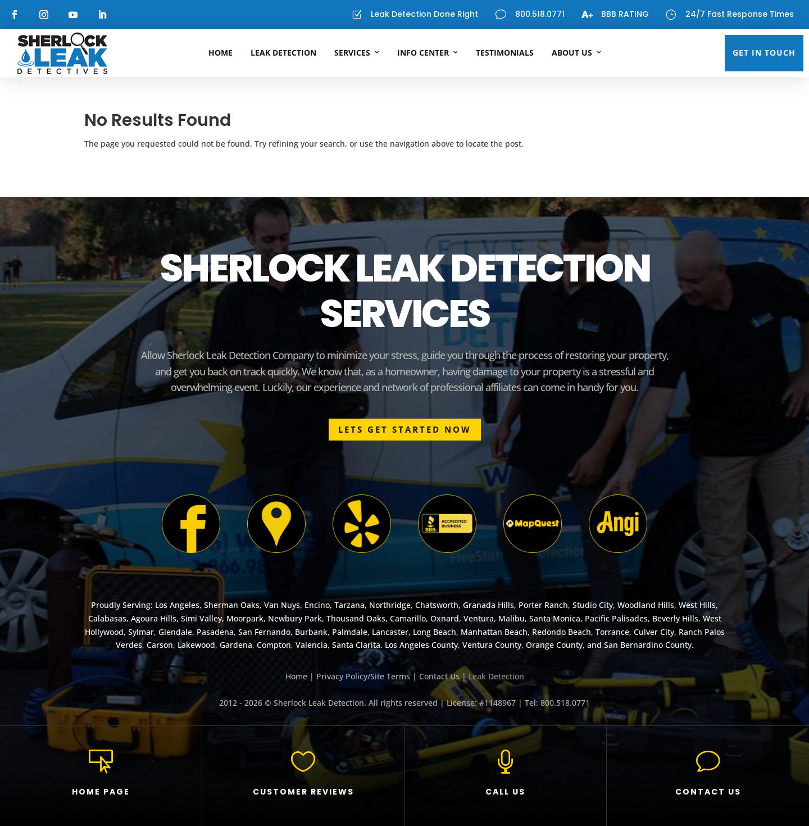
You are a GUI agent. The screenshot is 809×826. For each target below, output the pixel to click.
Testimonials (505, 52)
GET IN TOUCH (764, 52)
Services (352, 52)
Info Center (423, 52)
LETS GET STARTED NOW (404, 429)
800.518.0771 (540, 14)
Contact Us (439, 676)
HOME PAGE (101, 791)
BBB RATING (625, 14)
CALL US (505, 791)
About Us (572, 52)
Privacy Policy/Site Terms (363, 676)
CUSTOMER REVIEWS (303, 791)
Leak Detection (283, 52)
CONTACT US (708, 791)
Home (220, 52)
